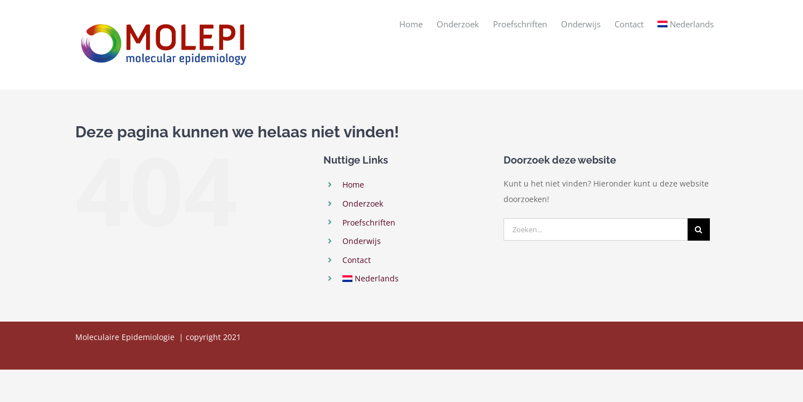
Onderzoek (362, 203)
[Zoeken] (699, 229)
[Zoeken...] (596, 229)
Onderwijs (361, 241)
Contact (356, 260)
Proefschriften (368, 222)
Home (353, 184)
